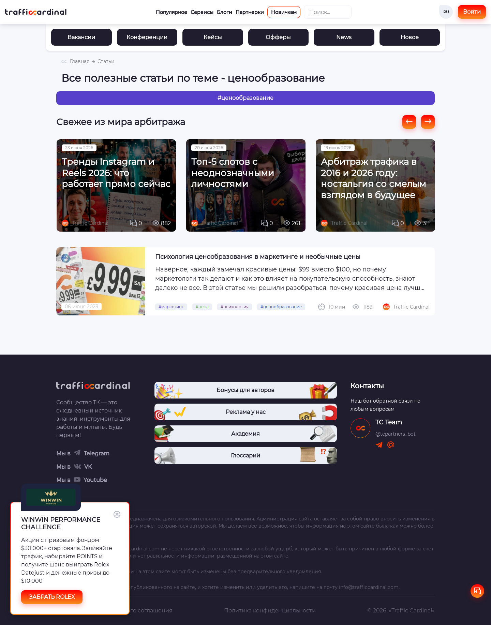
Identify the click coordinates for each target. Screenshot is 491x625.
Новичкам (284, 12)
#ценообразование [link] (281, 311)
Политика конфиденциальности (270, 610)
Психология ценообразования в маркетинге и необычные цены (257, 262)
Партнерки (250, 12)
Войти (472, 12)
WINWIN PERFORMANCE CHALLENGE (60, 523)
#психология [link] (235, 311)
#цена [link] (202, 311)
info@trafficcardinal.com (369, 587)
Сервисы (202, 12)
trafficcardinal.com (137, 549)
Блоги (224, 12)
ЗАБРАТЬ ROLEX (52, 597)
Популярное (171, 12)
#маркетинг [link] (171, 311)
